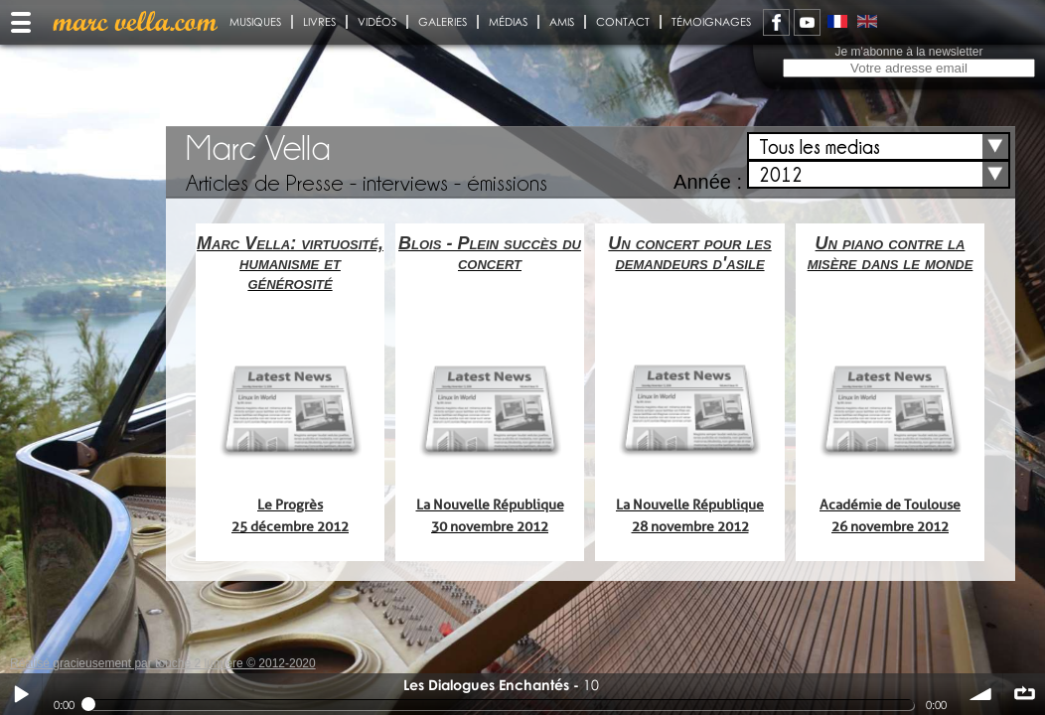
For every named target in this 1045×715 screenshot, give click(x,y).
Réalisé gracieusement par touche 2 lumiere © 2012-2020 (163, 663)
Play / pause (21, 694)
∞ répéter (1024, 694)
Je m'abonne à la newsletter (908, 52)
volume (981, 694)
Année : (707, 182)
